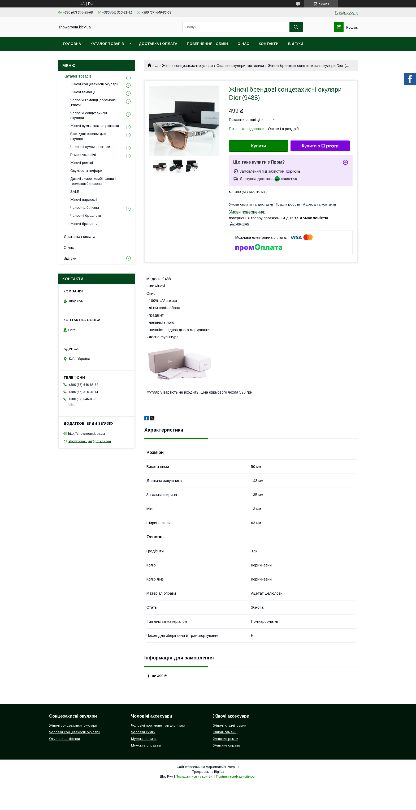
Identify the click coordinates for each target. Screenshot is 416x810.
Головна (72, 44)
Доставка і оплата (158, 44)
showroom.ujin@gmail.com (89, 441)
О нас (243, 44)
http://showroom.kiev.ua (86, 434)
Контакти (269, 44)
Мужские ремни (144, 739)
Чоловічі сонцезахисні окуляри (88, 115)
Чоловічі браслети (85, 216)
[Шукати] (296, 27)
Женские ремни (225, 739)
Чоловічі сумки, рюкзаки (90, 147)
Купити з (320, 146)
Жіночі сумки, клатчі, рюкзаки (94, 126)
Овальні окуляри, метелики (240, 65)
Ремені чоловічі (83, 155)
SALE (74, 192)
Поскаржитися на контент (195, 776)
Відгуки (295, 44)
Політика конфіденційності (236, 776)
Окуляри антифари (86, 171)
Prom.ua (233, 767)
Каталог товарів (107, 44)
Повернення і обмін (207, 44)
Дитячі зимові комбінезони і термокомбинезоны (93, 181)
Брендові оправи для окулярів (88, 136)
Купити (258, 146)
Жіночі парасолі (83, 200)
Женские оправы (227, 745)
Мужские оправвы (146, 745)
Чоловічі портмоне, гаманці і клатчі (160, 725)
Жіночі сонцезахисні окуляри (187, 65)
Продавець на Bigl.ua (208, 772)
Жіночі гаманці (82, 92)
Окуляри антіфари (64, 739)
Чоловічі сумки (143, 732)
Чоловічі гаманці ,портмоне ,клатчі (93, 102)
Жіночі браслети (84, 224)
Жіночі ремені (81, 163)
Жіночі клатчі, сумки (229, 725)
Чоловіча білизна (84, 208)
